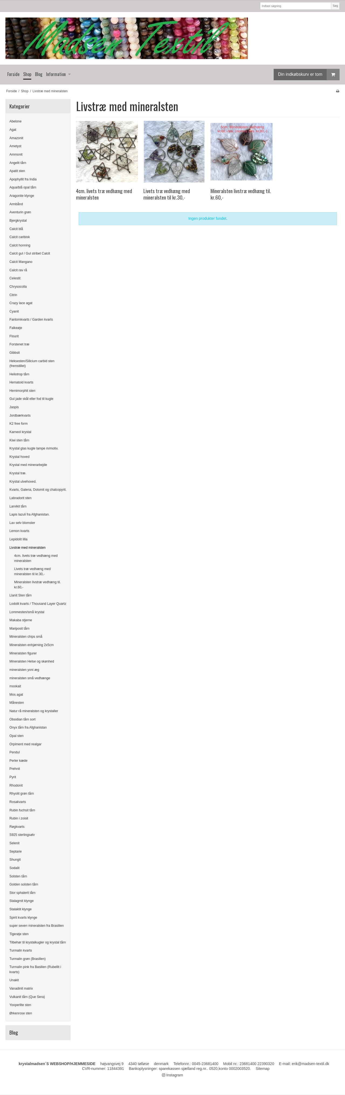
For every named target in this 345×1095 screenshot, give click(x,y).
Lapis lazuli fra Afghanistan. (29, 514)
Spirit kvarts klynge (23, 917)
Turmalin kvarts (20, 950)
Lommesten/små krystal (26, 612)
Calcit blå (16, 229)
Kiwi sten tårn (19, 440)
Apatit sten (17, 171)
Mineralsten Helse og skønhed (31, 661)
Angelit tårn (17, 163)
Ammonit (15, 154)
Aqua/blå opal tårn (22, 187)
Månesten (16, 703)
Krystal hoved (19, 457)
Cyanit (14, 311)
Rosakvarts (17, 802)
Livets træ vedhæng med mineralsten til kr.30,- (32, 571)
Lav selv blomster (22, 523)
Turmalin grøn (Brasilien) (27, 959)
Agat (12, 130)
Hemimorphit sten (22, 391)
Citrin (13, 295)
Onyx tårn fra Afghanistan (28, 727)
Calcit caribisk (19, 237)
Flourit (14, 336)
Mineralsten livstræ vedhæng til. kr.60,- (37, 584)
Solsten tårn (18, 876)
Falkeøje (15, 328)
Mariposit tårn (19, 628)
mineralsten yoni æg (24, 670)
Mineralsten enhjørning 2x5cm (31, 645)
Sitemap (263, 1068)
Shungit (15, 859)
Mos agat (16, 694)
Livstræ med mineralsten (27, 548)
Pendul (14, 752)
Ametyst (15, 146)
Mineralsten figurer (23, 653)
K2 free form (18, 423)
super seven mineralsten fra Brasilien (36, 926)
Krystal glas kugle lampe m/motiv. (33, 448)
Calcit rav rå (18, 270)
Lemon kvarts (19, 531)
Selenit (14, 843)
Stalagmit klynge (21, 901)
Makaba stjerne (20, 620)
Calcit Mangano (20, 262)
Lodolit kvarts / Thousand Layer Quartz (37, 604)
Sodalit (14, 868)
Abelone (15, 121)
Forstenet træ (19, 344)
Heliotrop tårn (19, 374)
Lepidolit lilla (18, 539)
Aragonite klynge (21, 196)
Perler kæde (18, 761)
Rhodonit (16, 785)
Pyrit (12, 777)
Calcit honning (19, 245)
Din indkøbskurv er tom (309, 74)
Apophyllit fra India (23, 179)
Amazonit (16, 138)
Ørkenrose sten (20, 1013)
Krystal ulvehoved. (22, 481)
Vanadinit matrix (21, 988)
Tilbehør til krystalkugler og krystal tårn (37, 942)
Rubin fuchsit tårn (22, 810)
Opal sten (16, 736)
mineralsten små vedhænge (29, 678)
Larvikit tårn (17, 506)
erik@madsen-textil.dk (310, 1064)
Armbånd (16, 204)
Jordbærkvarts (19, 415)
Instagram (172, 1075)
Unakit (14, 980)
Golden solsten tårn (23, 884)
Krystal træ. (17, 473)
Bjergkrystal (18, 220)
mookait (15, 686)
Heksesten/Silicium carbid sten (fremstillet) (31, 363)
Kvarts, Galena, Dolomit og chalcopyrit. (38, 490)
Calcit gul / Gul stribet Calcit (29, 253)
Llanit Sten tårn (20, 595)
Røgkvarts (17, 827)
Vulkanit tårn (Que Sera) (27, 997)
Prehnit (14, 769)
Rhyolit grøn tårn (21, 793)
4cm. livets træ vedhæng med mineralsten (36, 558)
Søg (335, 5)
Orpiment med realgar (25, 744)
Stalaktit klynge (20, 909)
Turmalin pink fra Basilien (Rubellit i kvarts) (35, 969)
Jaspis (14, 407)
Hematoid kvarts (21, 382)
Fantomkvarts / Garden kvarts (31, 319)
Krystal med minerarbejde (28, 465)
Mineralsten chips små (25, 637)
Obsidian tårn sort (22, 719)
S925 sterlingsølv (22, 835)
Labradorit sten (20, 498)
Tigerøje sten (19, 934)
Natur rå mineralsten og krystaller (33, 711)
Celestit (14, 278)
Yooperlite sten (20, 1005)
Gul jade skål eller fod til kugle (31, 399)
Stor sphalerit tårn (22, 893)
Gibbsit (14, 353)
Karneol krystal (20, 432)
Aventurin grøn (20, 212)
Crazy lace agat (20, 303)
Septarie (15, 851)
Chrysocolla (18, 287)
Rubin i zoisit (18, 818)
